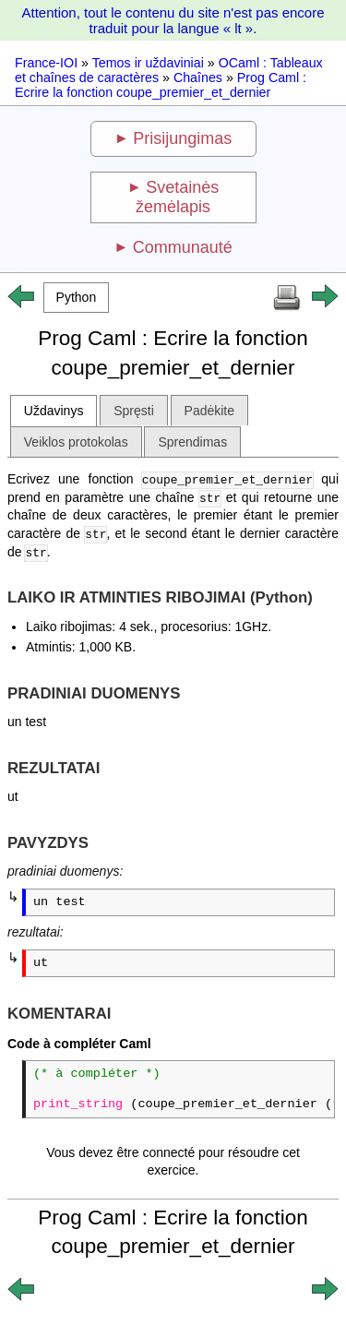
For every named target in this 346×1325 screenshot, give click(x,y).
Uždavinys (54, 410)
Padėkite (209, 410)
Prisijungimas (182, 138)
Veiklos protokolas (76, 442)
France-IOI (46, 62)
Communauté (183, 247)
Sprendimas (192, 442)
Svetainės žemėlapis (177, 197)
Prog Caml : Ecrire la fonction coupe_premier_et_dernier (160, 85)
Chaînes (197, 77)
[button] (76, 297)
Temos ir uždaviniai (148, 62)
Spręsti (133, 410)
